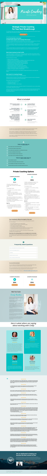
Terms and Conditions (18, 472)
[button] (36, 247)
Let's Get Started (23, 34)
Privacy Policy (13, 472)
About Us (7, 472)
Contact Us (10, 472)
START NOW (15, 210)
